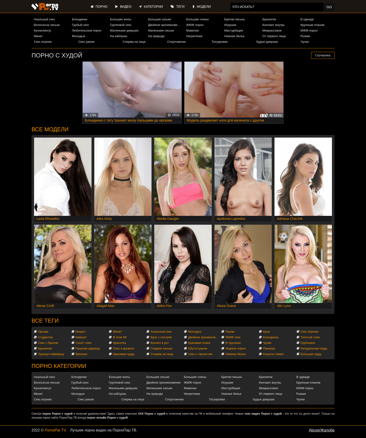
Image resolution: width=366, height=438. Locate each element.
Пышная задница (88, 348)
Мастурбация (233, 30)
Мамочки (192, 30)
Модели (201, 6)
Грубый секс (80, 25)
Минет (38, 36)
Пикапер (269, 348)
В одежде (307, 19)
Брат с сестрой (161, 337)
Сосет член (84, 343)
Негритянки (194, 36)
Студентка (45, 337)
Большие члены (197, 19)
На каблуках (118, 36)
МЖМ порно (308, 30)
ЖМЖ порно (195, 25)
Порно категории (59, 366)
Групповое (308, 343)
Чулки (304, 41)
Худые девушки (267, 41)
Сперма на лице (134, 41)
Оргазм (43, 331)
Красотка (119, 343)
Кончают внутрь (273, 25)
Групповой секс (120, 25)
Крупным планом (312, 25)
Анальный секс (44, 19)
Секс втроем (43, 41)
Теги (177, 6)
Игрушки (230, 25)
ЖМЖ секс (233, 337)
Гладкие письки (161, 348)
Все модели (50, 129)
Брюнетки (269, 19)
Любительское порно (86, 30)
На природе (156, 36)
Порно (99, 6)
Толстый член (310, 337)
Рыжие (305, 36)
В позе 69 (120, 337)
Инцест (81, 331)
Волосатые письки (47, 25)
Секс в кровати (123, 348)
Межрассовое (272, 30)
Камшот (81, 337)
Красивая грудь (124, 354)
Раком (229, 331)
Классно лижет (273, 354)
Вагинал (81, 354)
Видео (123, 6)
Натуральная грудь (314, 348)
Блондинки (79, 19)
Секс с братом (48, 343)
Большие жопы (120, 19)
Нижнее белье (234, 36)
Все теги (45, 320)
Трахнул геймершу (51, 354)
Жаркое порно (235, 348)
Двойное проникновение (165, 25)
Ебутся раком (197, 348)
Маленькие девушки (124, 30)
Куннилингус (42, 30)
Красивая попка (199, 343)
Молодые (78, 36)
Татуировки (220, 41)
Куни (266, 331)
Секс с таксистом (200, 354)
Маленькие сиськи (161, 30)
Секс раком (86, 41)
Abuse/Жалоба (321, 430)
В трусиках (233, 343)
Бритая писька (234, 19)
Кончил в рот (160, 343)
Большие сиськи (159, 19)
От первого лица (274, 36)
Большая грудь (311, 354)
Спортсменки (176, 41)
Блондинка (270, 337)
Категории (151, 6)
